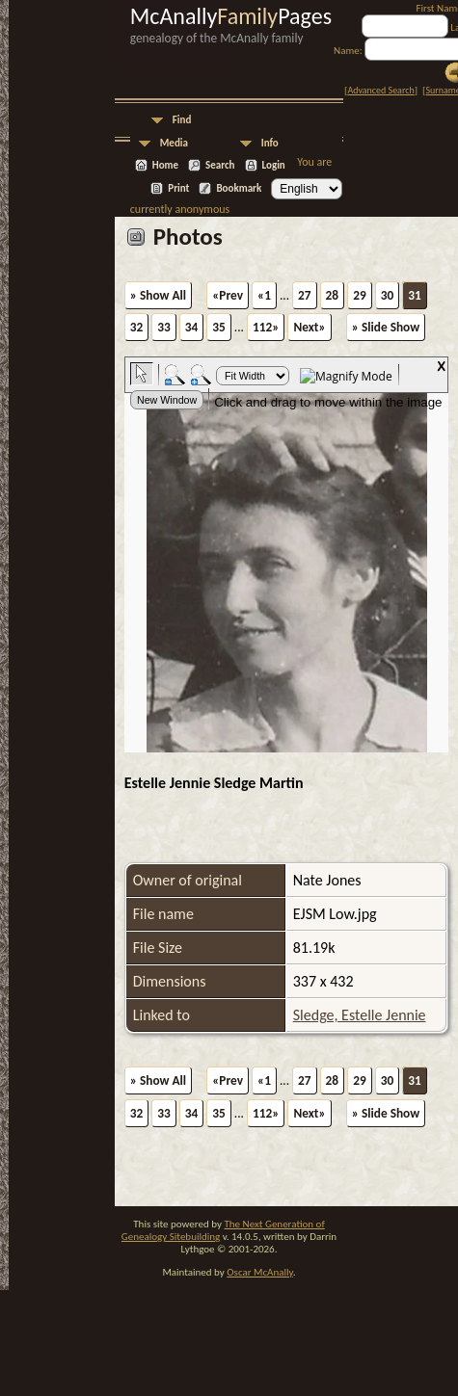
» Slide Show (385, 327)
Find (182, 120)
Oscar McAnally (260, 1272)
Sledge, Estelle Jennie (359, 1015)
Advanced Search (380, 90)
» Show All (158, 295)
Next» (309, 327)
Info (270, 143)
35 (219, 327)
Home (165, 165)
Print (178, 188)
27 (304, 295)
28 (332, 295)
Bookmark (238, 188)
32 (137, 327)
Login (273, 165)
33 (164, 327)
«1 (264, 295)
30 (387, 295)
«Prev (227, 295)
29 (359, 295)
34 (192, 327)
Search (219, 165)
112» (266, 327)
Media (174, 143)
